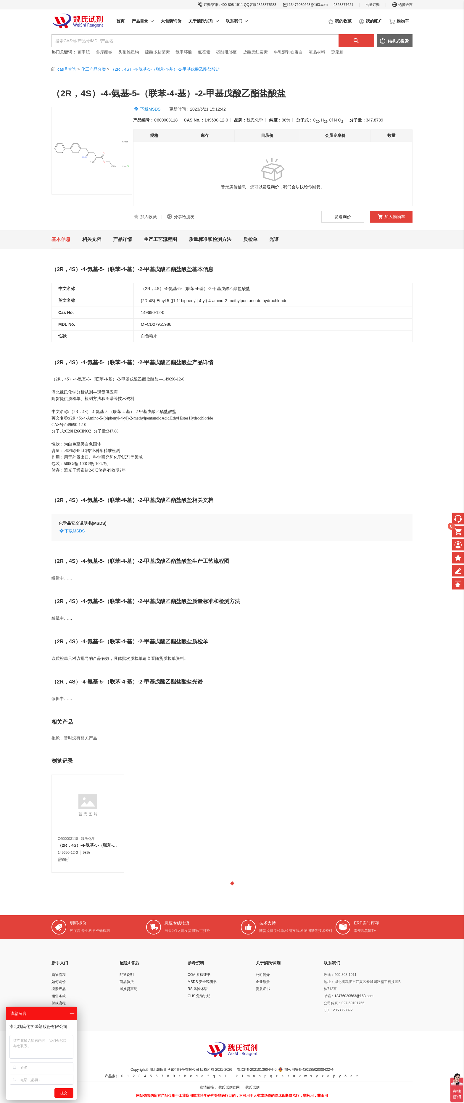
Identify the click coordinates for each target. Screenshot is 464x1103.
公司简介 (263, 975)
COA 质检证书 (199, 975)
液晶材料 (317, 52)
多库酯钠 (105, 52)
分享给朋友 (184, 216)
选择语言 (402, 5)
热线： (329, 975)
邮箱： (329, 996)
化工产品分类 (93, 69)
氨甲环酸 (183, 52)
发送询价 (342, 216)
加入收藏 (148, 216)
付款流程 (58, 1003)
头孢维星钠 (128, 52)
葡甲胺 (84, 52)
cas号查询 (66, 69)
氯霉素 (204, 52)
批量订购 (372, 5)
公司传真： (332, 1003)
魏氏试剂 (252, 1087)
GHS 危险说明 (199, 996)
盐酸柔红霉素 (255, 52)
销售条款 (58, 996)
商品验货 (127, 982)
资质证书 (263, 989)
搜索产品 (58, 989)
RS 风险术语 (198, 989)
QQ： (328, 1010)
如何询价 (58, 982)
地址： (329, 982)
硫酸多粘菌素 (157, 52)
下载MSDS (150, 109)
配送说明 (127, 975)
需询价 (64, 859)
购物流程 (58, 975)
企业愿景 (263, 982)
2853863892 (343, 1010)
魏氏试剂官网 (229, 1087)
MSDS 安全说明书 (202, 982)
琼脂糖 (337, 52)
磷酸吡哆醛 (226, 52)
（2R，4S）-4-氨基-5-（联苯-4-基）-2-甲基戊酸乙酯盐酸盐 (165, 69)
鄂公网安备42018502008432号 (308, 1070)
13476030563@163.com (308, 5)
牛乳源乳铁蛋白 (289, 52)
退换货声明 (128, 989)
